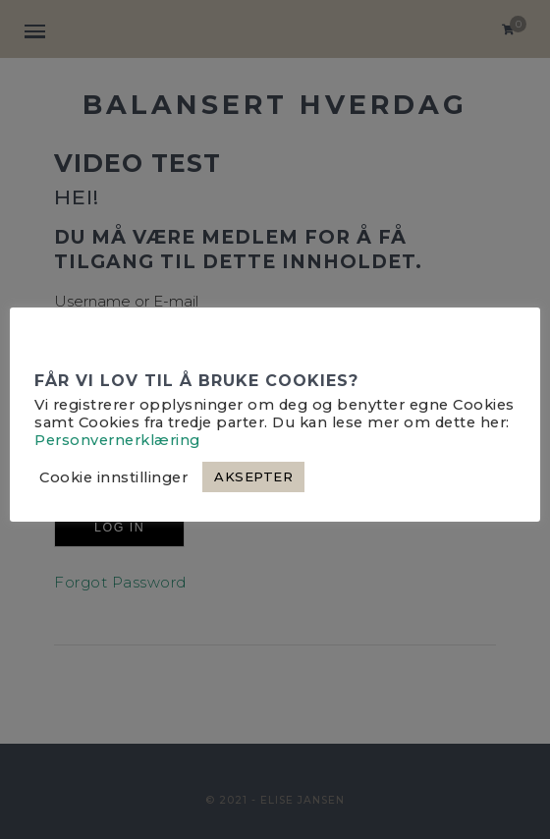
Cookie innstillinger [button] (113, 477)
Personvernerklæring (117, 440)
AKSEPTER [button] (253, 476)
